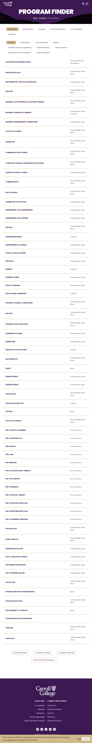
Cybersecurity (12, 183)
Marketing (10, 343)
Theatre (9, 629)
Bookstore (40, 715)
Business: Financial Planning (18, 114)
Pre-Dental (11, 448)
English (9, 229)
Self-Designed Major (15, 575)
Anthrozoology (13, 74)
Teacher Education (43, 54)
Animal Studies (25, 43)
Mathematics (12, 361)
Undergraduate (28, 29)
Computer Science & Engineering (20, 49)
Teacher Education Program (19, 620)
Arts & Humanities (42, 43)
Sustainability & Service (16, 612)
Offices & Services (54, 722)
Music (8, 370)
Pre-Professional (14, 35)
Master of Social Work (16, 351)
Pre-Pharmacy (12, 489)
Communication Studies (16, 154)
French (9, 271)
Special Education (14, 603)
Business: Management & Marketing (22, 124)
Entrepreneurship (14, 238)
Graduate (42, 29)
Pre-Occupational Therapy (18, 472)
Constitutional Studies (16, 174)
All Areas (11, 43)
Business (57, 43)
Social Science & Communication (19, 54)
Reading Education (14, 550)
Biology (9, 93)
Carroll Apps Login (37, 719)
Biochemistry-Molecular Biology (21, 84)
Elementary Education (16, 203)
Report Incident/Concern (34, 722)
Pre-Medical (11, 464)
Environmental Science (16, 247)
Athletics (41, 711)
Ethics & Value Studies (16, 255)
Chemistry (10, 144)
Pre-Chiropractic (14, 440)
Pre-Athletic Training (16, 432)
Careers (50, 715)
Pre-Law (9, 456)
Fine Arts (10, 263)
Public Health (12, 541)
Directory (51, 719)
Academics (43, 18)
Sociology (11, 584)
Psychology (11, 530)
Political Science (13, 422)
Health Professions (43, 49)
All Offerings (12, 29)
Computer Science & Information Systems (25, 165)
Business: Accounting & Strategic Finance (25, 104)
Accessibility (39, 707)
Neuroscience (12, 378)
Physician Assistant (15, 405)
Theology (10, 640)
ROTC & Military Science (16, 558)
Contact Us (51, 707)
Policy (79, 739)
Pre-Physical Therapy (16, 497)
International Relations (17, 326)
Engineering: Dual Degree (17, 220)
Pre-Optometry (13, 480)
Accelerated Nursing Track (18, 64)
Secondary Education (16, 566)
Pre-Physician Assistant (17, 505)
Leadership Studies (14, 335)
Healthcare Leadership (16, 295)
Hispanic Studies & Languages (19, 304)
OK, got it (86, 739)
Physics (9, 413)
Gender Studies (12, 279)
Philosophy (11, 396)
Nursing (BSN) (12, 386)
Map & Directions (54, 711)
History (9, 315)
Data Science (11, 194)
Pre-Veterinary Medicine (17, 521)
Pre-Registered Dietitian (17, 513)
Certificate (29, 35)
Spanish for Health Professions (20, 593)
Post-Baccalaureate (59, 29)
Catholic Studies (13, 133)
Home (35, 18)
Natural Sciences (62, 49)
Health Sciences (13, 287)
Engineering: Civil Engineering (19, 212)
